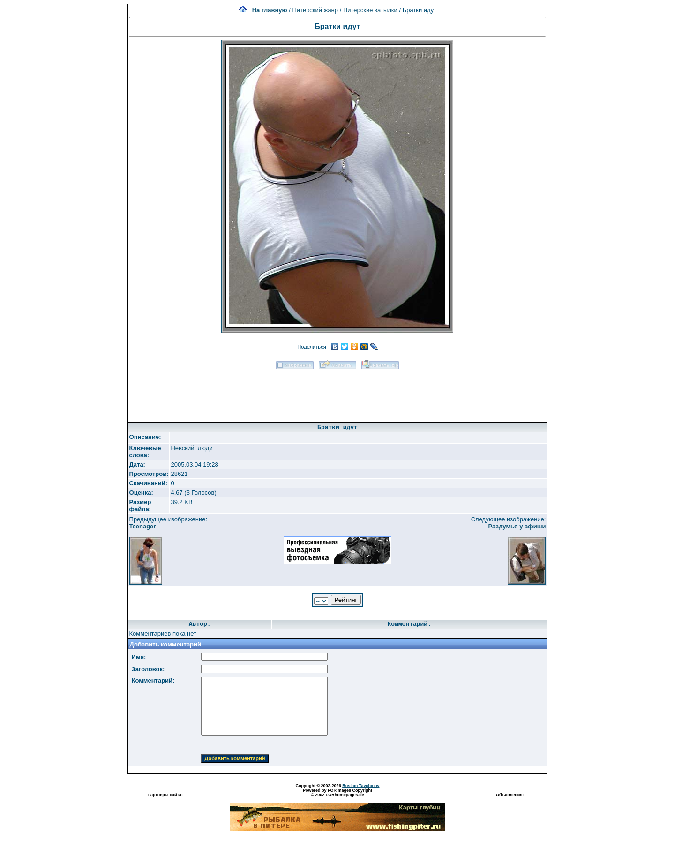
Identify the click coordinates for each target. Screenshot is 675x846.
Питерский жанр (315, 10)
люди (205, 448)
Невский (182, 448)
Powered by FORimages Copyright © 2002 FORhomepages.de (337, 792)
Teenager (142, 526)
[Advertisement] (337, 392)
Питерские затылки (370, 10)
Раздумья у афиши (517, 526)
